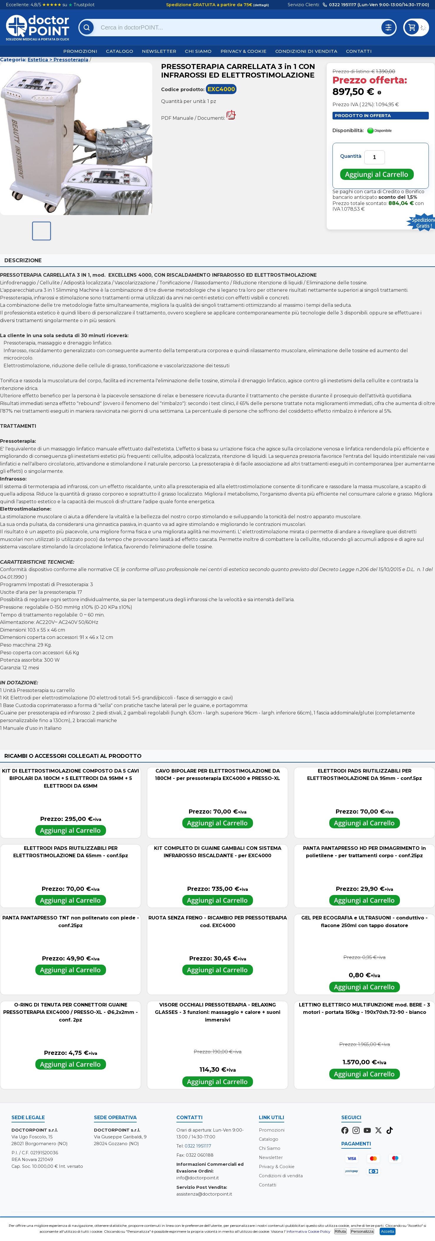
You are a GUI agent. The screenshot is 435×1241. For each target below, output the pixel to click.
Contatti (359, 51)
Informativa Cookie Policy (308, 1231)
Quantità (350, 156)
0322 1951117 (198, 1146)
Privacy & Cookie (244, 51)
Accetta (387, 1231)
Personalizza (362, 1231)
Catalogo (119, 51)
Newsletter (159, 51)
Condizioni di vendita (306, 51)
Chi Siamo (198, 51)
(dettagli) (260, 5)
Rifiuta (340, 1231)
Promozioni (80, 51)
